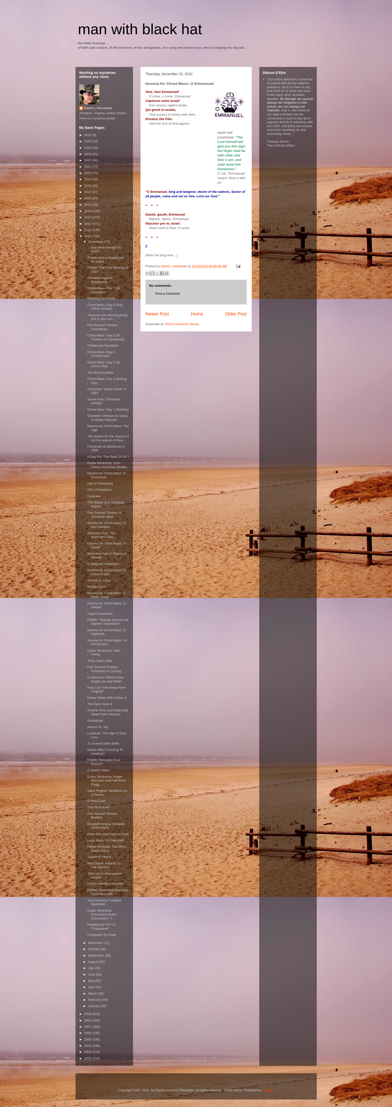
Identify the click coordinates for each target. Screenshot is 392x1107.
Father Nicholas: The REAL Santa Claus (107, 848)
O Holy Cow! (96, 801)
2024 (88, 148)
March (93, 993)
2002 (88, 1058)
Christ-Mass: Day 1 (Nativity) (107, 409)
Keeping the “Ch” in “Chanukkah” (101, 926)
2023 (88, 154)
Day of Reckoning (100, 483)
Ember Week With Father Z (106, 698)
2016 (88, 198)
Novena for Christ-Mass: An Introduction (107, 642)
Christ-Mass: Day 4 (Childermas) (101, 354)
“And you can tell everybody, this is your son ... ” (107, 317)
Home (197, 313)
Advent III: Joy (97, 727)
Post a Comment (168, 293)
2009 (88, 1014)
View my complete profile (97, 118)
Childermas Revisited (102, 345)
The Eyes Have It (99, 704)
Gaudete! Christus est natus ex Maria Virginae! (107, 418)
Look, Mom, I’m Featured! (105, 840)
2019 (88, 179)
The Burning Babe (100, 372)
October (94, 949)
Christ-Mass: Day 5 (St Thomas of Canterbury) (105, 337)
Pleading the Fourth (101, 298)
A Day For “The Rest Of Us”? (108, 457)
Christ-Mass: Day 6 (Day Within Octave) (105, 307)
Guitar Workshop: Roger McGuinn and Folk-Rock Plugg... (106, 780)
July (91, 968)
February (95, 1000)
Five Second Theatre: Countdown (102, 327)
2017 (88, 192)
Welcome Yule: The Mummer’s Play (101, 535)
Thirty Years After (99, 661)
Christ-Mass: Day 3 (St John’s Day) (103, 364)
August (93, 962)
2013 (88, 217)
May (91, 981)
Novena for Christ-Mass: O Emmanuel (106, 475)
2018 (88, 186)
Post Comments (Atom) (182, 324)
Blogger (267, 1090)
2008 (88, 1020)
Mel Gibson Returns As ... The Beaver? (105, 865)
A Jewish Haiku (98, 770)
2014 (88, 211)
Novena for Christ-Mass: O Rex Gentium (106, 525)
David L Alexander (98, 108)
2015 (88, 205)
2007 (88, 1027)
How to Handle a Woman (105, 883)
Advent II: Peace (99, 857)
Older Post (236, 313)
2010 (88, 236)
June (92, 974)
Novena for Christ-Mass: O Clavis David (106, 572)
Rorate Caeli (96, 586)
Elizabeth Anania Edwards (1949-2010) (106, 826)
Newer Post (157, 313)
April (92, 987)
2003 (88, 1052)
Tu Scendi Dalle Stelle (103, 743)
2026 (88, 135)
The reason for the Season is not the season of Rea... (108, 438)
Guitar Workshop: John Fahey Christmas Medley (107, 465)
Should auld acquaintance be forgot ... (106, 260)
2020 (88, 173)
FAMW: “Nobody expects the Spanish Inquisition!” (107, 622)
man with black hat (140, 29)
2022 (88, 160)
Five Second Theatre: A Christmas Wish (104, 515)
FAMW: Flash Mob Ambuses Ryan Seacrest (107, 892)
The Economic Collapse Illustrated (104, 902)
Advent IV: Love (98, 580)
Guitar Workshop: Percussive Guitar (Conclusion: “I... (102, 914)
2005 (88, 1039)
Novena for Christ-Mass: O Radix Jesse (106, 595)
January (94, 1006)
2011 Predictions (99, 490)
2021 (88, 167)
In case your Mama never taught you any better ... (106, 679)
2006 (88, 1033)
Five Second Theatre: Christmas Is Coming (104, 669)
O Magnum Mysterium (103, 564)
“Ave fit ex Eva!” (98, 807)
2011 (88, 230)
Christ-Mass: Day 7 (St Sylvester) (103, 290)
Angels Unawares (100, 613)
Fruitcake (93, 496)
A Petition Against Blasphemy (99, 280)
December (96, 242)
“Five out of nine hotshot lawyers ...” (104, 875)
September (96, 955)
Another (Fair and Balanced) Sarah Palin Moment (107, 712)
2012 (88, 224)
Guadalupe (95, 720)
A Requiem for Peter (101, 935)
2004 (88, 1046)
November (96, 943)
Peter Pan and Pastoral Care (108, 834)
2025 (88, 141)
